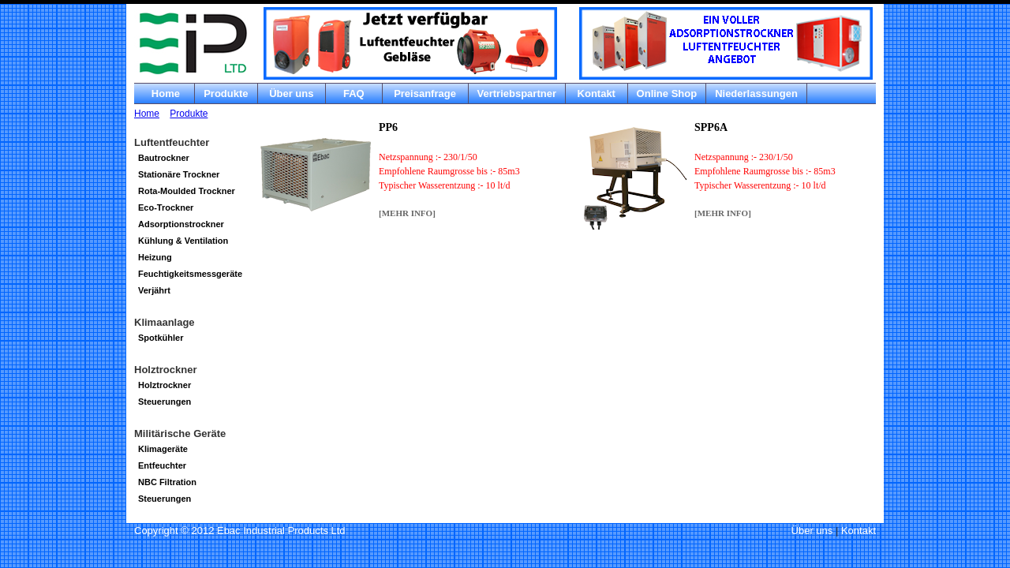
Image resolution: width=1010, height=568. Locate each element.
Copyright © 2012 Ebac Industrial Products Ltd (240, 530)
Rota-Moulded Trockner (186, 191)
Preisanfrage (425, 93)
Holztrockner (164, 385)
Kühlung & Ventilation (183, 240)
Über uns (292, 93)
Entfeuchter (162, 465)
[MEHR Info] (407, 213)
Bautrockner (163, 158)
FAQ (353, 93)
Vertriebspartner (516, 93)
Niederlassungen (756, 93)
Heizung (155, 257)
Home (164, 93)
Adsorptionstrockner (181, 224)
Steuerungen (164, 401)
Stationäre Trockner (178, 174)
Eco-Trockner (165, 207)
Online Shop (667, 93)
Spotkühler (160, 337)
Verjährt (154, 290)
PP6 (388, 127)
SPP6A (711, 127)
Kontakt (596, 93)
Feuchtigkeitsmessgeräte (190, 273)
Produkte (226, 93)
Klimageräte (163, 449)
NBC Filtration (167, 482)
